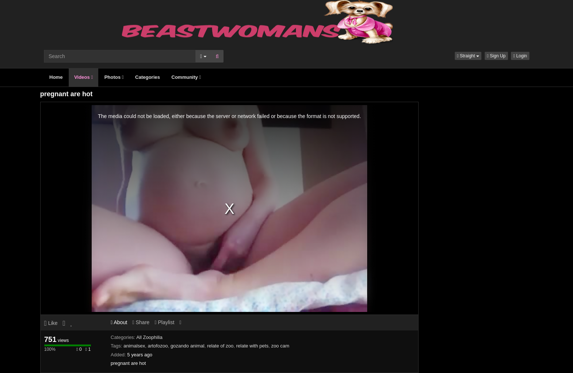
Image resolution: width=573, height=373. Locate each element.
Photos (113, 77)
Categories (147, 77)
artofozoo (158, 346)
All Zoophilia (149, 337)
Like (51, 323)
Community (186, 77)
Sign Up (496, 55)
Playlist (164, 322)
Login (520, 55)
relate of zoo (220, 346)
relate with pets (252, 346)
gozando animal (187, 346)
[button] (468, 56)
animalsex (134, 346)
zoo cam (280, 346)
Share (140, 322)
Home (56, 77)
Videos (83, 77)
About (119, 322)
